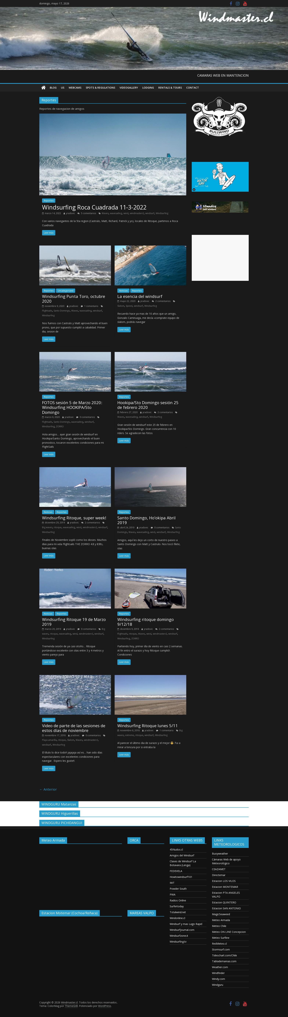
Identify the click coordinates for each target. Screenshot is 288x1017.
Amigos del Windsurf (182, 855)
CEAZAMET (219, 869)
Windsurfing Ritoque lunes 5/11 (147, 725)
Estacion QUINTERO (224, 902)
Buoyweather (220, 853)
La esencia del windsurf (139, 296)
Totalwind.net (178, 912)
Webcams (75, 87)
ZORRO (60, 426)
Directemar (218, 875)
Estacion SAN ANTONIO (226, 908)
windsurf (149, 213)
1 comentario (89, 306)
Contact (192, 87)
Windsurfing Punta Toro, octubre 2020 (73, 298)
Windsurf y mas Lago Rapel (186, 924)
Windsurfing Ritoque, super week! (74, 517)
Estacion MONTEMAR (225, 887)
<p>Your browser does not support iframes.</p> (80, 874)
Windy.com (218, 979)
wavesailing (116, 213)
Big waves (47, 527)
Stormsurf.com (221, 949)
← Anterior (48, 789)
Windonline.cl (177, 918)
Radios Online (178, 900)
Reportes (48, 200)
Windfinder (218, 973)
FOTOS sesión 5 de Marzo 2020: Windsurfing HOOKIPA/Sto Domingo (72, 407)
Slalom (120, 305)
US (62, 87)
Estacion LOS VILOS (224, 881)
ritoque (58, 527)
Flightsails (47, 310)
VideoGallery (129, 87)
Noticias (123, 290)
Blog (53, 87)
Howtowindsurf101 (181, 877)
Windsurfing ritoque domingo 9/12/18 (145, 622)
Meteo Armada (221, 920)
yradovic (70, 213)
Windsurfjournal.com (182, 930)
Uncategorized (65, 290)
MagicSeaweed (221, 914)
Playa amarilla (49, 740)
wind (125, 213)
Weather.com (220, 967)
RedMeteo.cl (219, 943)
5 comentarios (87, 213)
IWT (172, 882)
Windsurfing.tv (178, 941)
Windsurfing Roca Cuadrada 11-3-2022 (94, 207)
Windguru (217, 984)
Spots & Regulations (100, 87)
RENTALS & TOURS (170, 87)
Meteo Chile (219, 926)
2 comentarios (161, 301)
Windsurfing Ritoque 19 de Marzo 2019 (74, 622)
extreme (129, 735)
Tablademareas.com (224, 961)
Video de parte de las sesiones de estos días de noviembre (73, 728)
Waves (105, 213)
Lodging (148, 87)
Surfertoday (177, 906)
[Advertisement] (220, 258)
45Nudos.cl (176, 849)
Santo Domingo (62, 310)
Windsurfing (162, 213)
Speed (129, 305)
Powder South (178, 888)
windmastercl (137, 213)
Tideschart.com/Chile (224, 955)
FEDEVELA (176, 871)
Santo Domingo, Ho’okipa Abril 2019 (146, 520)
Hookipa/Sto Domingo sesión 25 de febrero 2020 (148, 405)
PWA (172, 894)
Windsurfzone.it (179, 935)
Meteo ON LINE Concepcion (229, 932)
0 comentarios (85, 417)
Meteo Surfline (220, 937)
